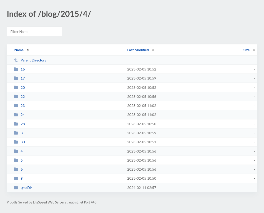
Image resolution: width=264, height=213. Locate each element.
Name (19, 50)
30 (19, 142)
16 (19, 69)
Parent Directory (30, 60)
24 (19, 114)
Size (246, 50)
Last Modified (138, 50)
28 (19, 124)
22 (19, 96)
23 (19, 105)
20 (19, 87)
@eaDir (23, 187)
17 (19, 78)
